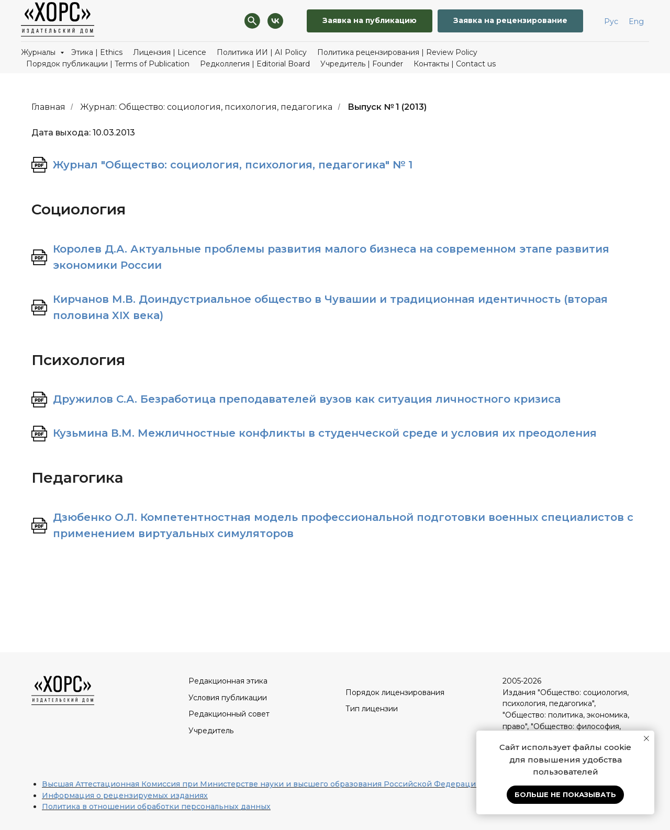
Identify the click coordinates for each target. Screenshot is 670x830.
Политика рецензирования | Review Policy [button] (397, 52)
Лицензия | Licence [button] (169, 52)
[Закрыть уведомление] (646, 738)
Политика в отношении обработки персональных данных (156, 806)
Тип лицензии (371, 708)
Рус (611, 21)
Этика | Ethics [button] (96, 52)
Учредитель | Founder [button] (361, 64)
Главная (48, 107)
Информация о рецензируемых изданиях (125, 795)
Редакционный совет (229, 714)
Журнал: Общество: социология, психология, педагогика (206, 107)
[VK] (275, 21)
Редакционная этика (227, 681)
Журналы (39, 52)
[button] (510, 21)
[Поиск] (252, 21)
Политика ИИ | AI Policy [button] (262, 52)
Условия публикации (227, 697)
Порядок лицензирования (394, 692)
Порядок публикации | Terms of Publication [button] (107, 64)
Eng (636, 21)
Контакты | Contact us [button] (455, 64)
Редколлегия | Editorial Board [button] (255, 64)
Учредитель (210, 730)
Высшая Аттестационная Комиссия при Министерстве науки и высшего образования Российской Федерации (261, 784)
